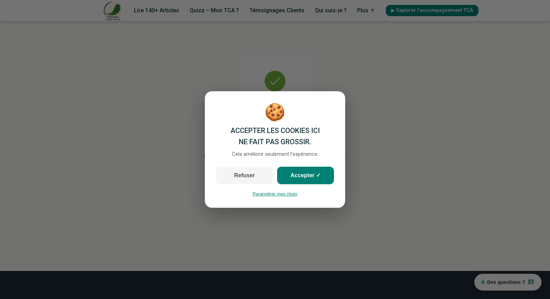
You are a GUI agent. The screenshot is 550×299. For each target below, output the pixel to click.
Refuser (244, 175)
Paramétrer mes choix (275, 194)
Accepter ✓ (305, 175)
